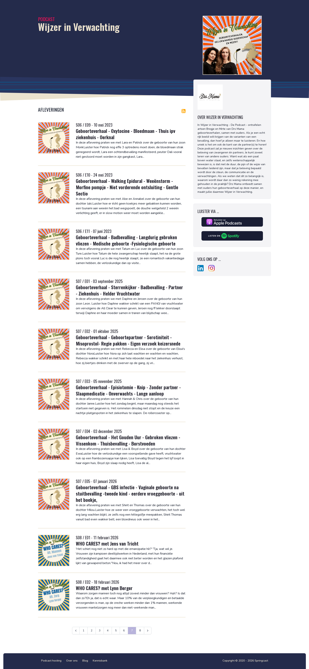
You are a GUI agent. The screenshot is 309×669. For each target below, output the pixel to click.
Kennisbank (100, 661)
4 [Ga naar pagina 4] (108, 630)
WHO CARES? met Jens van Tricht (107, 543)
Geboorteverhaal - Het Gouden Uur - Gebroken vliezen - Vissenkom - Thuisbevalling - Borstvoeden (128, 440)
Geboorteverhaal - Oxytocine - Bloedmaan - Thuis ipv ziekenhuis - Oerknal (125, 134)
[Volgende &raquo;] (147, 630)
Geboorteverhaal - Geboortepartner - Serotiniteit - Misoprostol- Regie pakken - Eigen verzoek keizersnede (128, 340)
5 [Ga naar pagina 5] (116, 630)
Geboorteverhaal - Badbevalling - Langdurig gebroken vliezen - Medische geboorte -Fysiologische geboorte (126, 240)
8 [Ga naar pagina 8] (140, 630)
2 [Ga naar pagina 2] (91, 630)
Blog (85, 661)
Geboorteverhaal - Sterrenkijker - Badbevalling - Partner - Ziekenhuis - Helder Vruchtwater (129, 290)
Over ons (72, 661)
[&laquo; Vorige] (76, 630)
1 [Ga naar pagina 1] (83, 630)
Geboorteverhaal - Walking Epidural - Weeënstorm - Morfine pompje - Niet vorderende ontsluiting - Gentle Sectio (127, 187)
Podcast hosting (51, 661)
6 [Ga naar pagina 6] (124, 630)
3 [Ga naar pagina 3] (99, 630)
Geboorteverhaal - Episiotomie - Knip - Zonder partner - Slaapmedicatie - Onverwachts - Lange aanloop (128, 390)
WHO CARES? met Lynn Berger (104, 587)
